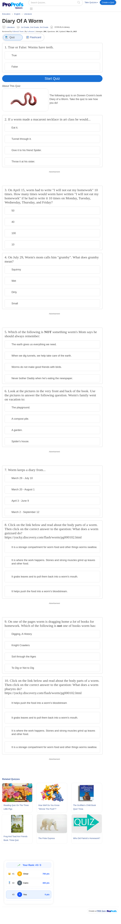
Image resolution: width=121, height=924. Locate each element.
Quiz (10, 37)
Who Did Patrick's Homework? (86, 838)
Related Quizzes (11, 779)
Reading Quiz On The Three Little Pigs (16, 807)
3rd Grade (44, 27)
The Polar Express (46, 838)
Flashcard (33, 37)
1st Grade (25, 27)
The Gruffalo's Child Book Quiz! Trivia (84, 807)
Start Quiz (52, 78)
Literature (11, 27)
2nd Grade (34, 27)
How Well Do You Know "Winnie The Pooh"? (48, 807)
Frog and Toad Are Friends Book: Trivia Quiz (15, 838)
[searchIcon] (78, 2)
